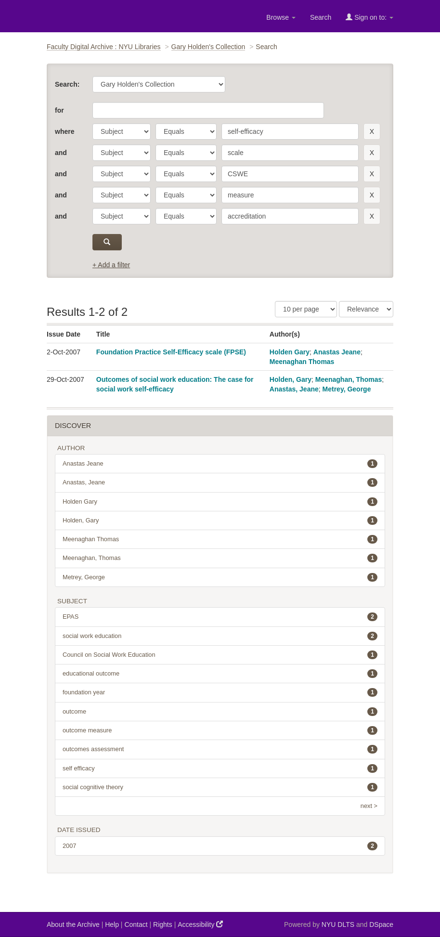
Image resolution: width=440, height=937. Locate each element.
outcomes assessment (220, 749)
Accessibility (200, 924)
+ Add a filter (111, 265)
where (64, 131)
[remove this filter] (371, 131)
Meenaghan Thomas (302, 361)
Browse (281, 17)
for (59, 110)
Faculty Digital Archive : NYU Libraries (104, 47)
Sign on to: (369, 17)
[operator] (186, 131)
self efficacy (220, 768)
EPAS (220, 616)
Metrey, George (347, 389)
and (61, 152)
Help (112, 924)
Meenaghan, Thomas (348, 379)
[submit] (107, 242)
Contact (135, 924)
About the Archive (73, 924)
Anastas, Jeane (294, 389)
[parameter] (121, 131)
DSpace (381, 924)
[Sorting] (366, 309)
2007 (220, 846)
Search (320, 17)
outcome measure (220, 730)
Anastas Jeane (337, 352)
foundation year (220, 692)
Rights (162, 924)
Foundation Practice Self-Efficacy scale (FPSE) (171, 352)
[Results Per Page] (306, 309)
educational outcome (220, 673)
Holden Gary (290, 352)
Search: (67, 84)
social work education (220, 636)
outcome (220, 711)
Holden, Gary (290, 379)
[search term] (290, 131)
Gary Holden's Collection (208, 47)
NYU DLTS (338, 924)
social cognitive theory (220, 787)
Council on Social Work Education (220, 655)
